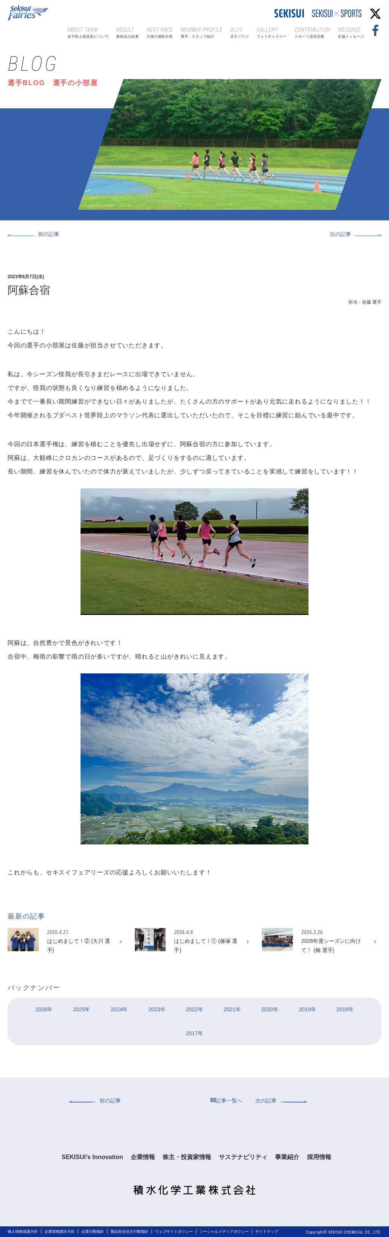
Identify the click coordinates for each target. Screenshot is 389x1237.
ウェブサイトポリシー (174, 1231)
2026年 (43, 1009)
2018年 (345, 1009)
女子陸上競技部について (88, 31)
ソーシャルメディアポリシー (224, 1231)
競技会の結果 (127, 31)
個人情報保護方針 (23, 1231)
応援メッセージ (351, 31)
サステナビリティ (243, 1157)
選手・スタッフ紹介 (202, 31)
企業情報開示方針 (59, 1231)
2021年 (231, 1009)
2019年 (307, 1009)
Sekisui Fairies (29, 13)
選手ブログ (239, 31)
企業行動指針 (92, 1231)
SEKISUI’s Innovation (92, 1157)
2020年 (269, 1009)
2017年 (194, 1033)
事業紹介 (287, 1157)
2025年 (81, 1009)
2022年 (194, 1009)
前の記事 (48, 234)
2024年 (119, 1009)
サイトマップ (266, 1231)
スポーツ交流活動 (312, 31)
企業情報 (143, 1157)
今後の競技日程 (160, 31)
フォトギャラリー (272, 31)
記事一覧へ (226, 1101)
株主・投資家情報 (187, 1157)
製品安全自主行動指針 (130, 1231)
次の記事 (340, 234)
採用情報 (319, 1157)
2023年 (156, 1009)
